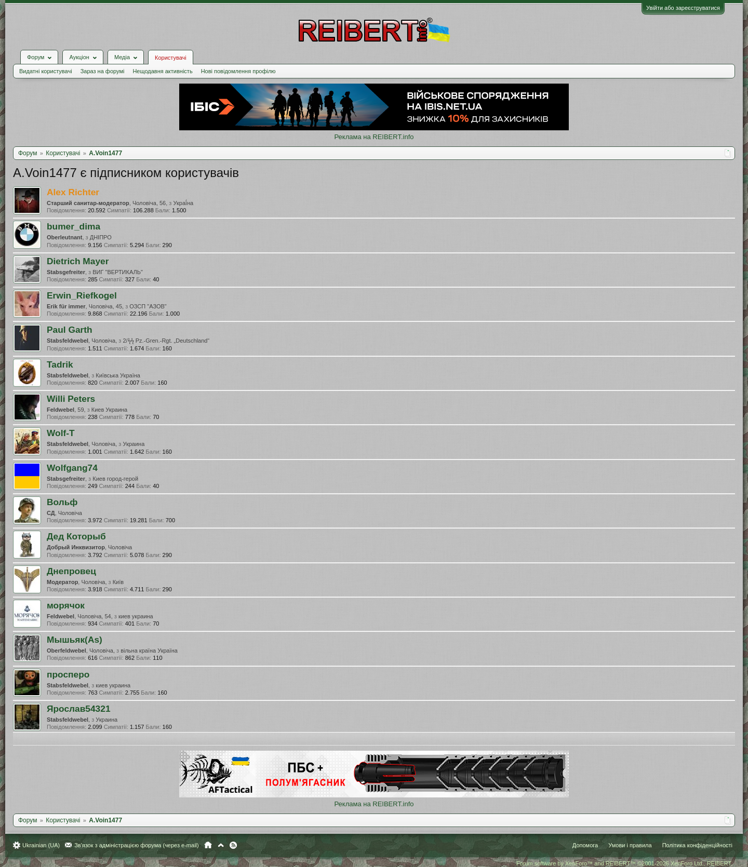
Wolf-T (61, 433)
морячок (66, 605)
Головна (208, 845)
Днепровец (71, 571)
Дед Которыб (76, 536)
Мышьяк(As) (74, 639)
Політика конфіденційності (697, 845)
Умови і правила (629, 845)
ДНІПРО (101, 237)
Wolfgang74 (72, 468)
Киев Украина (109, 410)
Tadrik (60, 364)
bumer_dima (73, 226)
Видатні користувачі (45, 71)
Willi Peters (71, 399)
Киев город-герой (115, 479)
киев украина (135, 616)
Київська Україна (118, 375)
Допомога (585, 845)
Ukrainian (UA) (41, 845)
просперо (68, 674)
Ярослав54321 (79, 708)
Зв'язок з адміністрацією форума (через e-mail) (136, 845)
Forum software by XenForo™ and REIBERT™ (624, 863)
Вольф (62, 502)
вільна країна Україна (149, 650)
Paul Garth (69, 329)
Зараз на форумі (103, 71)
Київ (118, 582)
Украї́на (183, 203)
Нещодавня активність (162, 71)
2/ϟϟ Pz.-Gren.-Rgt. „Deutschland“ (166, 340)
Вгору (220, 845)
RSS (233, 845)
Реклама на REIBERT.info (373, 137)
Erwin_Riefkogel (82, 295)
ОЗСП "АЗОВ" (147, 306)
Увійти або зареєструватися (683, 8)
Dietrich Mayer (78, 261)
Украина (133, 444)
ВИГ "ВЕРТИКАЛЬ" (117, 272)
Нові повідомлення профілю (238, 71)
